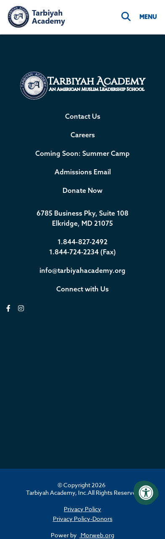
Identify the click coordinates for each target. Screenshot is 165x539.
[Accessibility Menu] (146, 492)
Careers (83, 135)
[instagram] (21, 308)
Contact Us (82, 116)
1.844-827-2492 (82, 241)
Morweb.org (96, 535)
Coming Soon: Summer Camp (82, 153)
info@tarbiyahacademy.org (82, 270)
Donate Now (82, 190)
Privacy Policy (82, 509)
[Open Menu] (148, 17)
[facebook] (8, 308)
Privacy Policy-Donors (83, 519)
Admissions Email (83, 172)
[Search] (126, 17)
